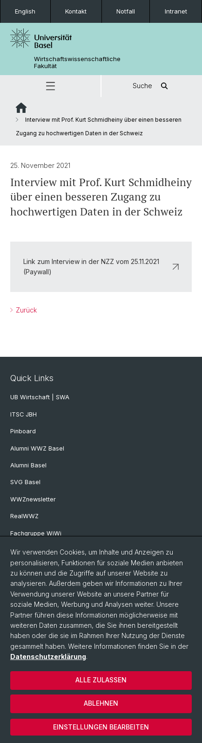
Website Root (21, 108)
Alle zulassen (101, 680)
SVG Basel (25, 482)
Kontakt (76, 11)
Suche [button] (152, 86)
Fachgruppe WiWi (35, 533)
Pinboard (23, 431)
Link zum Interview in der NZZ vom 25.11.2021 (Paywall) (101, 266)
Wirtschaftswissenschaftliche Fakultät (77, 62)
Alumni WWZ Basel (37, 448)
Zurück (25, 310)
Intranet (176, 11)
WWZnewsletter (33, 499)
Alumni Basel (28, 465)
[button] (50, 86)
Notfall (125, 11)
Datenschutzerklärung (48, 656)
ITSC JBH (23, 414)
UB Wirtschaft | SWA (39, 397)
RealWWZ (24, 516)
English (25, 11)
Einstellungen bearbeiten (101, 727)
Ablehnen (101, 703)
